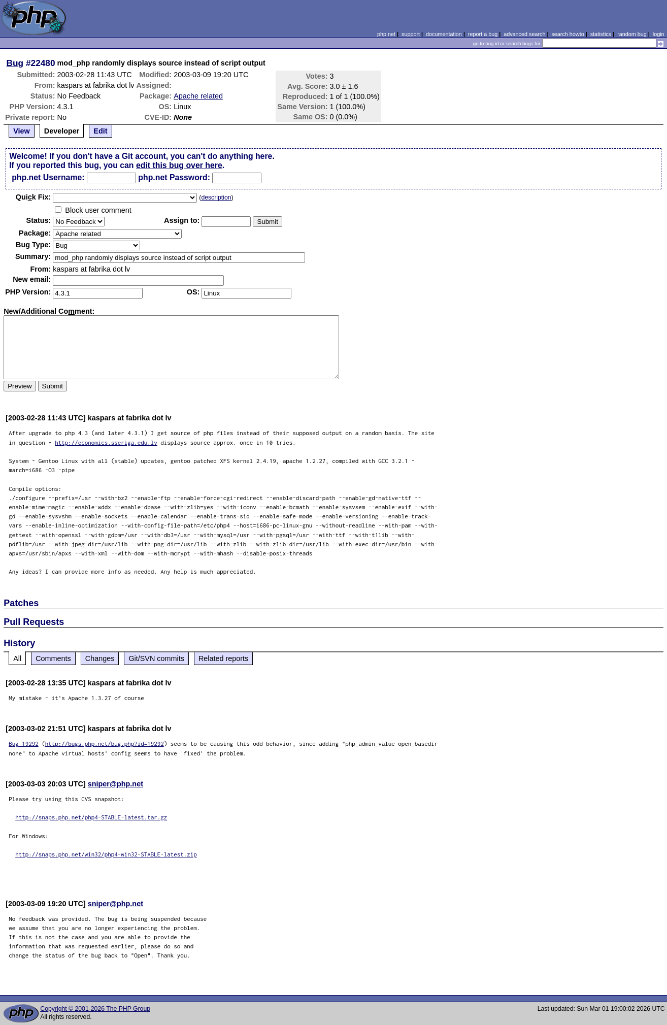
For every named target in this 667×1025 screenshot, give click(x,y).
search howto (567, 34)
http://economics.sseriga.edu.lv (106, 442)
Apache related (198, 96)
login (658, 34)
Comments (53, 658)
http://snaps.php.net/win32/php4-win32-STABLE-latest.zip (106, 854)
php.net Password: (174, 177)
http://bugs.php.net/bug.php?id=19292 (104, 743)
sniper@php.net (115, 784)
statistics (600, 34)
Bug (15, 63)
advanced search (524, 34)
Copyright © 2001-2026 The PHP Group (95, 1008)
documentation (444, 34)
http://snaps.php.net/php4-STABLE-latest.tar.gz (91, 817)
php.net (386, 34)
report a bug (482, 34)
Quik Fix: (33, 197)
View (21, 131)
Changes (100, 658)
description (216, 197)
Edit (100, 131)
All (17, 658)
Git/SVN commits (156, 658)
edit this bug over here (179, 165)
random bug (632, 34)
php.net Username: (48, 177)
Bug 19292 (24, 743)
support (411, 34)
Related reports (223, 658)
